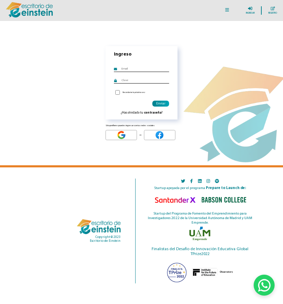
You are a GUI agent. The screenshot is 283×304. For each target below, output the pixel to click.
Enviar (160, 103)
